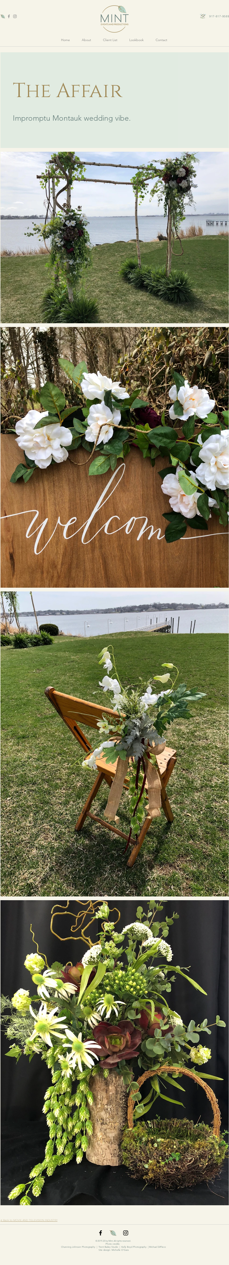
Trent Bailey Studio (108, 1246)
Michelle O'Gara (120, 1249)
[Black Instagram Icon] (125, 1233)
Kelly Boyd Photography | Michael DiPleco (143, 1246)
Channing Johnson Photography (78, 1246)
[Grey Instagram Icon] (15, 16)
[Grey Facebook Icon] (9, 16)
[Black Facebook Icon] (100, 1233)
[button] (136, 39)
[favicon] (2, 16)
